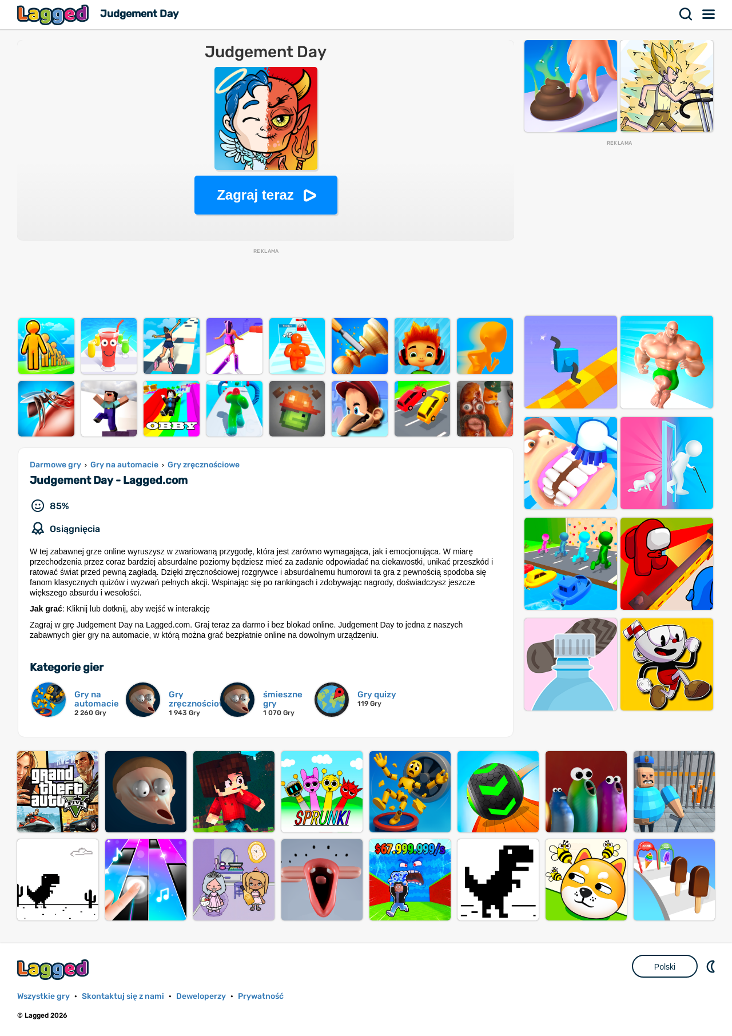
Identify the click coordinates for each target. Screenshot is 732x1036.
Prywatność (261, 996)
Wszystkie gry (43, 996)
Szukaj (686, 14)
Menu (709, 14)
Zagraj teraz (255, 195)
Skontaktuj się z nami (123, 996)
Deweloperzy (201, 996)
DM (712, 966)
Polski (664, 966)
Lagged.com (54, 969)
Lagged (54, 14)
